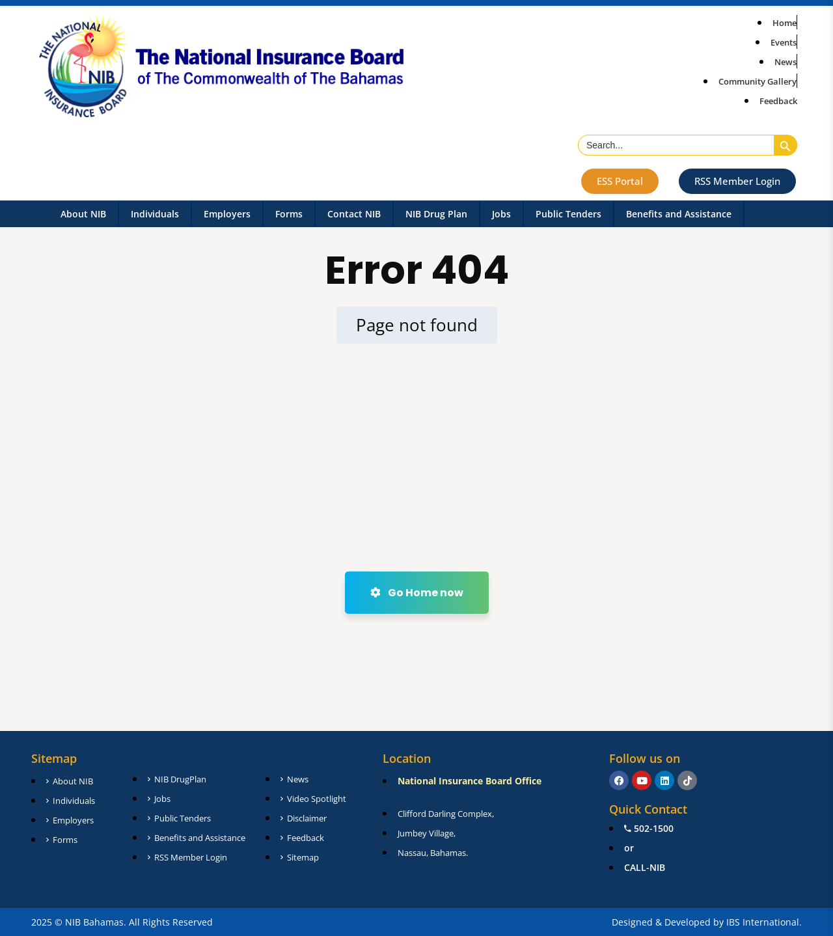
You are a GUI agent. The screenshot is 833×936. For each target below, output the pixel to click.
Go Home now (416, 592)
